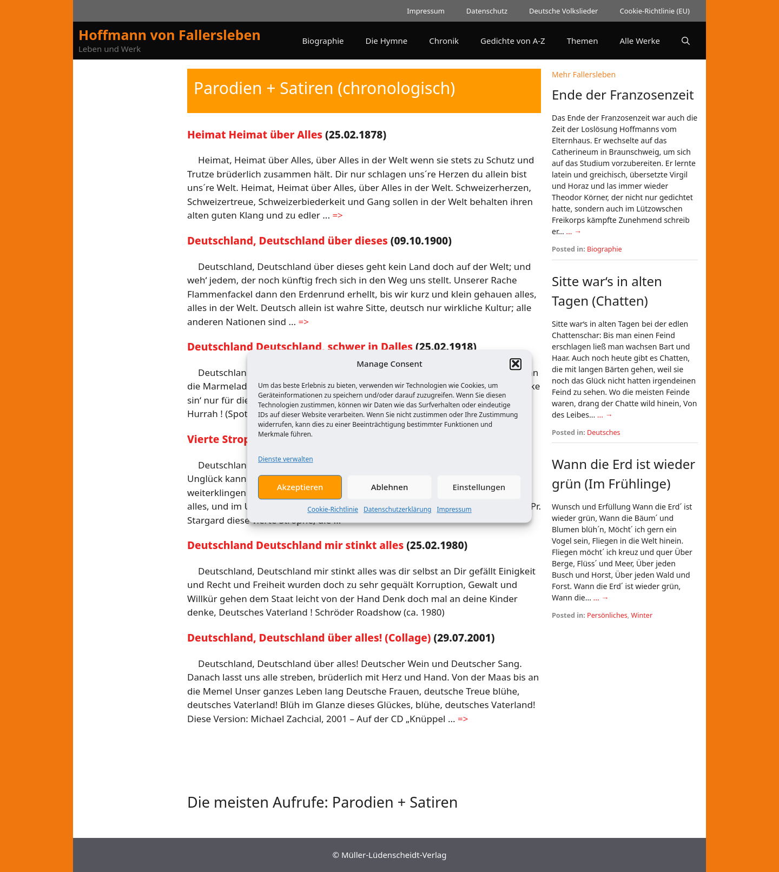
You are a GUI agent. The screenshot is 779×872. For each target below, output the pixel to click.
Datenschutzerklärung (397, 516)
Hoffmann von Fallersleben (169, 34)
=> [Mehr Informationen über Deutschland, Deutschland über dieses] (304, 321)
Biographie (323, 40)
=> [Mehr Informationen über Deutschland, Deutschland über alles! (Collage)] (463, 718)
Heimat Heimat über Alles (254, 134)
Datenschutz (486, 11)
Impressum (454, 516)
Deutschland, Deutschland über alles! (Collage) (309, 637)
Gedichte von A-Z (512, 40)
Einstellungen (478, 493)
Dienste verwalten (285, 466)
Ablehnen (389, 493)
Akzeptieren (300, 493)
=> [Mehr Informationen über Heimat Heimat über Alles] (337, 215)
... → (574, 231)
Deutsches (603, 432)
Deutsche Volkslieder (563, 11)
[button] (515, 370)
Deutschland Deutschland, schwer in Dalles (300, 346)
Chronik (444, 40)
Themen (582, 40)
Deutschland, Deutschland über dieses (287, 240)
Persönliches (607, 615)
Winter (642, 615)
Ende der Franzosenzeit (623, 94)
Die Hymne (387, 40)
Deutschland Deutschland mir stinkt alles (295, 545)
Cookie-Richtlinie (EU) (654, 11)
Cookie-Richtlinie (332, 516)
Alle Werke (640, 40)
